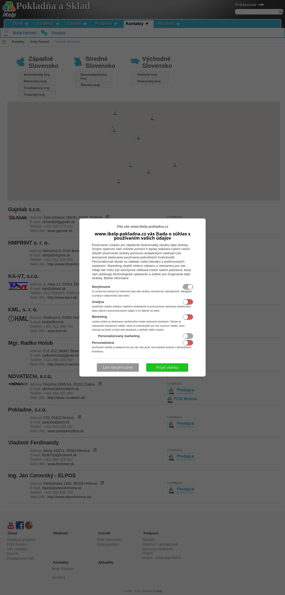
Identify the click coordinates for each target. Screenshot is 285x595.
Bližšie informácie (116, 278)
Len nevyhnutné (118, 367)
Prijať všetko (167, 367)
